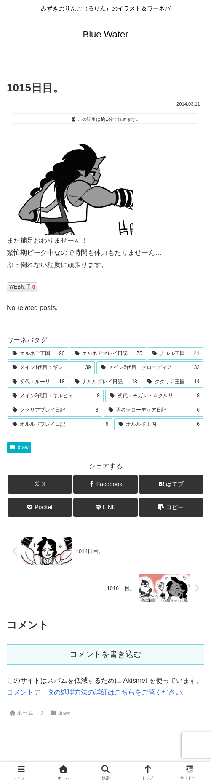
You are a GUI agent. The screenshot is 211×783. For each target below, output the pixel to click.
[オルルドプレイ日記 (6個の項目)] (60, 424)
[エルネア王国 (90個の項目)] (38, 353)
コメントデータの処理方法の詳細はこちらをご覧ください (94, 692)
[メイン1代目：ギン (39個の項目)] (51, 367)
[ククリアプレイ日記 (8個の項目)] (55, 410)
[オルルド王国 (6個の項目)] (159, 424)
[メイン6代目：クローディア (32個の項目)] (150, 367)
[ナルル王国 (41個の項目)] (175, 353)
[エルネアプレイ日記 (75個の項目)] (108, 353)
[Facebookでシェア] (105, 484)
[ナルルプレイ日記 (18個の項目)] (105, 382)
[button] (171, 507)
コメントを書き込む (105, 654)
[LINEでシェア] (105, 507)
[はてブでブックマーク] (171, 484)
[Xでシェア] (40, 484)
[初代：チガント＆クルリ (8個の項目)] (154, 396)
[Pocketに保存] (40, 507)
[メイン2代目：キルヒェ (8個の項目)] (56, 396)
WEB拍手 (22, 287)
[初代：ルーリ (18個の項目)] (38, 382)
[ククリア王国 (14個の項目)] (173, 382)
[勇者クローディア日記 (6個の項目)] (154, 410)
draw (19, 447)
